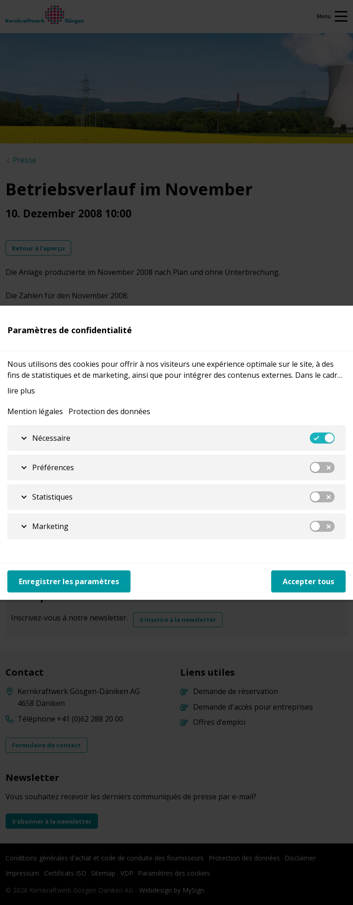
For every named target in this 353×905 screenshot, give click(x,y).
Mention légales (35, 411)
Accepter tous (308, 581)
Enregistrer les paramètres (69, 581)
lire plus (21, 391)
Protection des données (109, 411)
